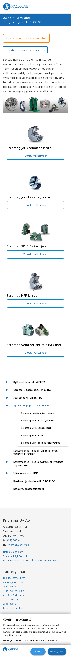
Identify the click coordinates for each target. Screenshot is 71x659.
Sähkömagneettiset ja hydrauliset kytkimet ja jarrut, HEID (38, 463)
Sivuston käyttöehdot (16, 556)
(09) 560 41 (14, 540)
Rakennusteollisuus (13, 590)
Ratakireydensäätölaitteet (28, 488)
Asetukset (38, 651)
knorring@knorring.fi (19, 544)
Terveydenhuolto (12, 607)
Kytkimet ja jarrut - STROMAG (24, 22)
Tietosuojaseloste (14, 551)
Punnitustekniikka (12, 599)
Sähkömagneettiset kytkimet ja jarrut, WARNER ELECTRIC (35, 452)
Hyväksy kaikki (57, 651)
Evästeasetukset (50, 560)
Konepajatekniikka (13, 582)
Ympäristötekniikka (13, 595)
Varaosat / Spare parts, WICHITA (32, 389)
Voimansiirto (23, 17)
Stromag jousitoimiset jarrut (37, 412)
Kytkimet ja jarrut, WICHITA (29, 382)
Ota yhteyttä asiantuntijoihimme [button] (25, 49)
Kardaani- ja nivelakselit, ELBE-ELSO (34, 481)
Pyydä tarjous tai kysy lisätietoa (26, 38)
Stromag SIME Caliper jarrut (37, 427)
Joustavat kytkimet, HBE (27, 397)
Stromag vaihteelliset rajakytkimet (41, 442)
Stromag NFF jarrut (32, 435)
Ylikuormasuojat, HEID (25, 473)
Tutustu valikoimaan (35, 155)
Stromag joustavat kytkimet (37, 420)
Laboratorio (9, 603)
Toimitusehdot (11, 560)
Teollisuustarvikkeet (14, 577)
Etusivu (7, 17)
